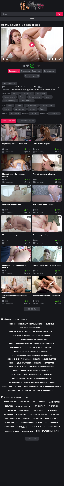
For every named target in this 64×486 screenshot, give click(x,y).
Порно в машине (38, 410)
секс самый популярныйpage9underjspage (31, 336)
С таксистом (39, 406)
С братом (9, 406)
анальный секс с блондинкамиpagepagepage (31, 378)
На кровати (54, 402)
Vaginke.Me (54, 113)
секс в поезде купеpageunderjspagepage (31, 351)
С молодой (54, 414)
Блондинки (27, 431)
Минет (15, 93)
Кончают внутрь (10, 101)
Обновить (32, 309)
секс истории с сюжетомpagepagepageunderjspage (32, 375)
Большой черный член (31, 422)
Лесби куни (8, 414)
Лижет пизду (19, 109)
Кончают (27, 418)
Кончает (7, 109)
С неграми (11, 410)
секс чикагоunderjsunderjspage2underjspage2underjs (31, 382)
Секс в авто (24, 410)
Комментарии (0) (32, 76)
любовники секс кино (11, 386)
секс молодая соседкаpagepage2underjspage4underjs (31, 390)
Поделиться (36, 71)
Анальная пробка (12, 431)
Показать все (32, 438)
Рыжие (47, 97)
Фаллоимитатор (12, 418)
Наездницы (41, 93)
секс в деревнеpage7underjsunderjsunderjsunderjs (31, 343)
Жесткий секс (39, 402)
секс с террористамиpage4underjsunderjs (31, 371)
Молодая (37, 418)
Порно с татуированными (47, 431)
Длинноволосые (26, 101)
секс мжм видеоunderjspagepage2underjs (42, 386)
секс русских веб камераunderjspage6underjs (32, 355)
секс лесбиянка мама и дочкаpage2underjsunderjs (31, 324)
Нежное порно (23, 406)
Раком (22, 97)
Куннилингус (27, 93)
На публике (53, 406)
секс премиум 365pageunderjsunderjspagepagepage (31, 367)
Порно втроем (54, 426)
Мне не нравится (27, 65)
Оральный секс (31, 105)
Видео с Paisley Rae (26, 121)
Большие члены (34, 97)
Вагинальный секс (37, 427)
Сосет (19, 105)
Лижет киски (9, 426)
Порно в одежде (52, 418)
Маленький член (10, 402)
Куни (10, 105)
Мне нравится (24, 65)
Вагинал (32, 109)
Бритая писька (10, 97)
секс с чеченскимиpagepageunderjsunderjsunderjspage (31, 359)
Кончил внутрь (12, 422)
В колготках (22, 414)
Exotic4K (34, 113)
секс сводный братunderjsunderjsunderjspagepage (31, 363)
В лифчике (52, 410)
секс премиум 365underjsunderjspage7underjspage (31, 332)
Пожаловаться (49, 71)
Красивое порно (47, 105)
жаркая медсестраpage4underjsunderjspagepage (31, 347)
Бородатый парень (38, 414)
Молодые (22, 427)
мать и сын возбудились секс (31, 328)
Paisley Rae (15, 113)
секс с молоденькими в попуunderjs (32, 339)
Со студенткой (51, 422)
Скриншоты (25, 71)
